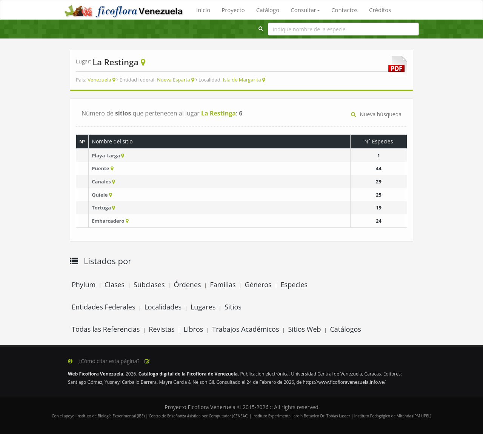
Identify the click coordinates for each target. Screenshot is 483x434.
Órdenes (187, 284)
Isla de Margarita (242, 79)
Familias (222, 284)
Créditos (380, 10)
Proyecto (233, 10)
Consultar (305, 10)
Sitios (233, 306)
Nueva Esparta (173, 79)
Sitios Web (304, 329)
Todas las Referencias (106, 329)
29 (378, 181)
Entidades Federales (103, 306)
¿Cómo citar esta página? (109, 361)
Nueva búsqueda (376, 114)
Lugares (203, 306)
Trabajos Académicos (245, 329)
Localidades (163, 306)
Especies (294, 284)
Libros (193, 329)
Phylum (83, 284)
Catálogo (267, 10)
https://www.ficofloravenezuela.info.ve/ (344, 382)
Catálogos (345, 329)
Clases (115, 284)
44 (378, 168)
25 (378, 194)
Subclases (149, 284)
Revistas (161, 329)
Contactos (344, 10)
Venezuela (99, 79)
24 (378, 220)
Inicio (203, 10)
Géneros (258, 284)
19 (378, 207)
